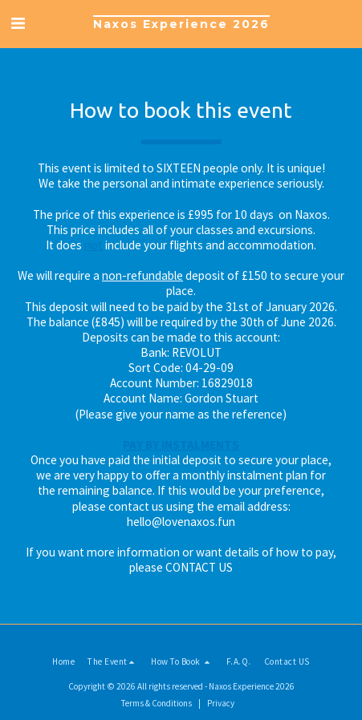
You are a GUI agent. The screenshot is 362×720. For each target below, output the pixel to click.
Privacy (220, 703)
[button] (17, 22)
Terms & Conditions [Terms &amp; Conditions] (156, 703)
